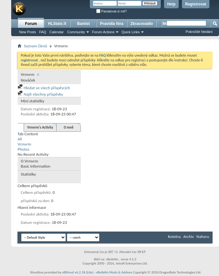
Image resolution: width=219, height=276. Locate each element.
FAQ (42, 32)
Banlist (83, 23)
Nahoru (202, 236)
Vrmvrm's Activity (40, 127)
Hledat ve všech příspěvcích (44, 87)
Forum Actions (103, 32)
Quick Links (130, 32)
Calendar (57, 32)
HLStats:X (57, 23)
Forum (31, 23)
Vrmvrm (24, 144)
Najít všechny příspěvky (40, 94)
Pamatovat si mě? (111, 11)
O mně (68, 127)
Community (76, 32)
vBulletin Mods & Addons (114, 272)
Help (171, 4)
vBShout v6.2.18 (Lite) (77, 272)
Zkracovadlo (141, 23)
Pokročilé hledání (199, 32)
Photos (23, 149)
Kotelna (174, 236)
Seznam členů (35, 45)
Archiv (188, 236)
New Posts (27, 32)
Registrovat (195, 4)
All (20, 139)
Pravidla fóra (111, 23)
